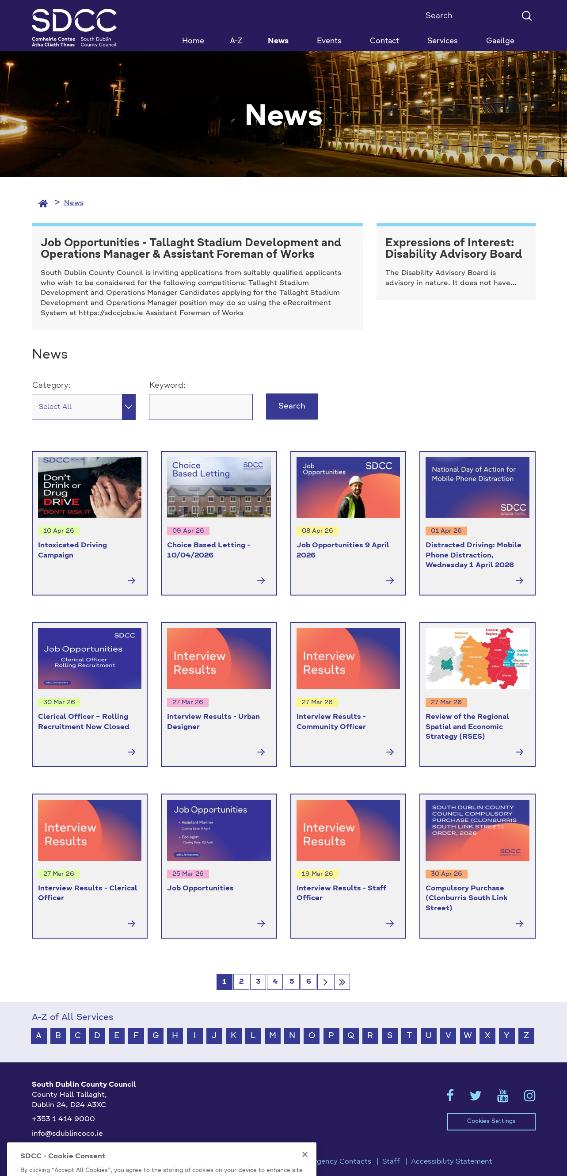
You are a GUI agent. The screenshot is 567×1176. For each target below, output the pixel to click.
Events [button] (329, 41)
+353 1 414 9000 (63, 1119)
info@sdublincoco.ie (67, 1134)
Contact (384, 41)
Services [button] (442, 41)
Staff (391, 1161)
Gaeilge (500, 41)
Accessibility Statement (451, 1161)
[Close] (305, 1169)
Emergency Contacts (335, 1161)
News (278, 41)
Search (291, 406)
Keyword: (167, 385)
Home (193, 41)
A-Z (236, 41)
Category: (51, 385)
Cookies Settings (491, 1121)
